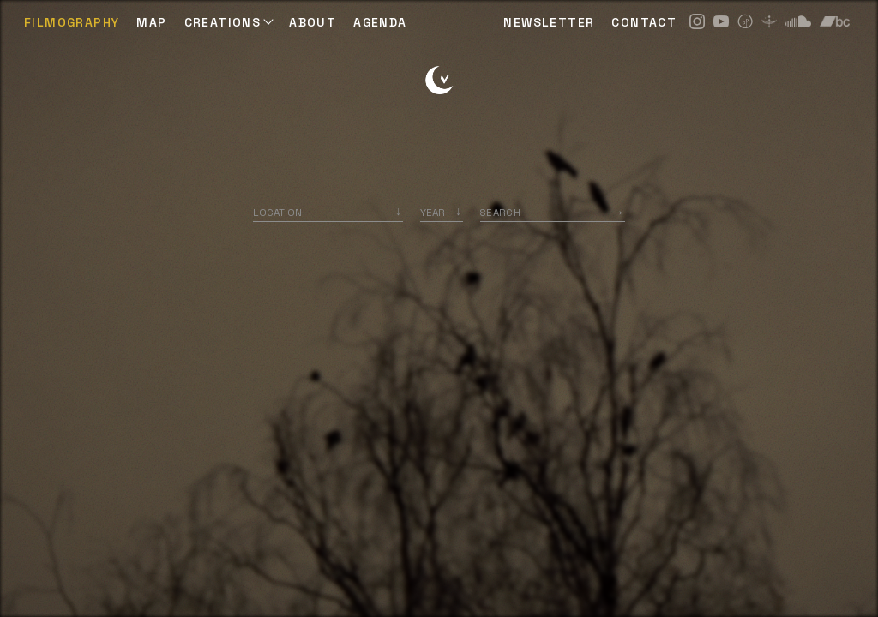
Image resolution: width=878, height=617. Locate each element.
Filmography (71, 22)
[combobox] (328, 212)
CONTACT (644, 22)
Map (151, 22)
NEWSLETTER (548, 22)
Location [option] (277, 212)
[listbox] (441, 212)
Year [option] (432, 212)
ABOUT (312, 22)
